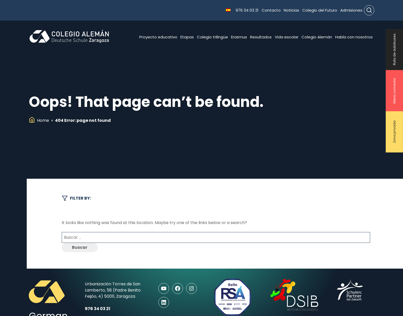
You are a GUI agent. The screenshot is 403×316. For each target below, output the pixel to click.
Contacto (271, 10)
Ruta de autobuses (394, 49)
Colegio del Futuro (319, 10)
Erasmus (239, 37)
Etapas (187, 37)
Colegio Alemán (316, 37)
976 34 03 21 (247, 10)
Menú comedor (394, 91)
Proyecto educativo (158, 37)
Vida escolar (286, 37)
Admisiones (351, 10)
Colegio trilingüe (212, 37)
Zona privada (394, 132)
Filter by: (76, 198)
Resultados (261, 37)
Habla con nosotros (354, 37)
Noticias (291, 10)
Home (43, 120)
